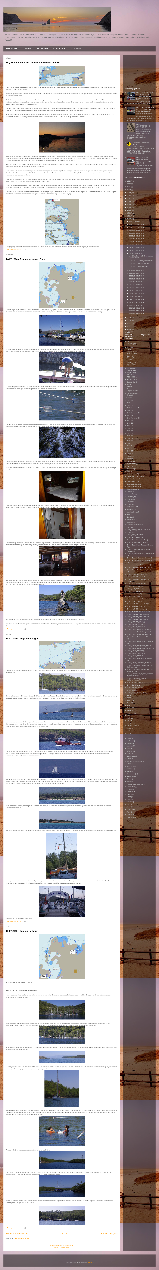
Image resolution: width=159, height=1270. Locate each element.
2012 (129, 213)
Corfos (129, 504)
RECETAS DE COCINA (135, 784)
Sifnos (129, 799)
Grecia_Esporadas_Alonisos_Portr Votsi (140, 570)
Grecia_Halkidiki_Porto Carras (137, 614)
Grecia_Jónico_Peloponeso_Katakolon (140, 641)
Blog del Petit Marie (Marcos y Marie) (132, 364)
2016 (129, 201)
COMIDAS (27, 49)
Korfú (128, 718)
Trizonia (129, 814)
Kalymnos (130, 713)
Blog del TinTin (132, 379)
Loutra (129, 738)
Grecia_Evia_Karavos (134, 589)
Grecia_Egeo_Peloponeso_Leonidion (139, 560)
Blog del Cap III (132, 382)
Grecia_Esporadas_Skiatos (136, 574)
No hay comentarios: (14, 249)
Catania (129, 492)
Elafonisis (130, 509)
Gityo (128, 527)
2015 (129, 204)
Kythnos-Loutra (132, 725)
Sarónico (130, 794)
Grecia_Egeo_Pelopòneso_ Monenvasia (140, 553)
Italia (128, 703)
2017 (129, 198)
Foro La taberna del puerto (132, 394)
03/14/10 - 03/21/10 (136, 308)
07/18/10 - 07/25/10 (136, 250)
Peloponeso (131, 774)
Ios (128, 698)
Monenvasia (131, 756)
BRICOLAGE (42, 49)
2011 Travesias (132, 418)
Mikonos (129, 751)
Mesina (129, 748)
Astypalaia (130, 469)
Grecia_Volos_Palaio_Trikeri (136, 692)
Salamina (130, 792)
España (129, 517)
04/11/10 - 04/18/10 (136, 302)
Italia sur (129, 705)
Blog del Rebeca (129, 385)
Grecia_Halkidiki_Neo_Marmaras (138, 611)
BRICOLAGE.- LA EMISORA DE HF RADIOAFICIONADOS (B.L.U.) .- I (143, 160)
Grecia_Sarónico (132, 685)
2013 (129, 210)
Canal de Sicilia (132, 489)
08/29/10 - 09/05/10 (136, 239)
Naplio (129, 759)
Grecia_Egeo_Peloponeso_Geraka (138, 558)
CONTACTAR (59, 49)
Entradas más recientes (17, 1233)
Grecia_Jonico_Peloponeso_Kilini (138, 645)
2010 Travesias (132, 413)
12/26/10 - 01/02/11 (136, 221)
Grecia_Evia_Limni (133, 594)
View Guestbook (55, 1245)
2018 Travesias (132, 438)
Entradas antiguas (109, 1233)
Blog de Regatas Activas (132, 390)
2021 (129, 187)
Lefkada (129, 731)
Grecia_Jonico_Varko (134, 656)
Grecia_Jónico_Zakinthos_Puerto (138, 662)
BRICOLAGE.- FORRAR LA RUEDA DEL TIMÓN (144, 93)
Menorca (130, 746)
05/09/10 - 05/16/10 (136, 293)
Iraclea (129, 700)
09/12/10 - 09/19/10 (136, 233)
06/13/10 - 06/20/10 (136, 279)
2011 (129, 216)
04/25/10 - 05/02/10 (136, 299)
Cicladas (130, 497)
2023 (129, 181)
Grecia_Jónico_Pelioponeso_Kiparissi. (139, 637)
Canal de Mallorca (133, 484)
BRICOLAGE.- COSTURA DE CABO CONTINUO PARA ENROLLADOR (145, 109)
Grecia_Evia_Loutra (133, 596)
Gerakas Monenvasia (134, 524)
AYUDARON (75, 49)
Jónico (129, 708)
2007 (129, 323)
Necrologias (131, 766)
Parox (129, 771)
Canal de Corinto (132, 479)
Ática (128, 471)
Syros (129, 807)
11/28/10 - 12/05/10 (136, 224)
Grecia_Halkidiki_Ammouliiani (137, 604)
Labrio (129, 728)
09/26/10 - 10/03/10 (136, 227)
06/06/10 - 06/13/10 (136, 282)
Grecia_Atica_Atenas (134, 535)
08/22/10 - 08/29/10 (136, 242)
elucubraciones (132, 512)
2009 (129, 317)
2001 (129, 326)
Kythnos (129, 723)
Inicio (64, 1233)
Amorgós (130, 461)
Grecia (129, 532)
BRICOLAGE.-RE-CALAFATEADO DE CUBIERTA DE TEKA (143, 126)
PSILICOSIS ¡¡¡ (132, 377)
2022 (129, 184)
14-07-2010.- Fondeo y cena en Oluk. (26, 259)
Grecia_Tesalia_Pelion (134, 687)
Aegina (129, 456)
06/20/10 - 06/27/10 (136, 276)
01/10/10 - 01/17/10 (136, 314)
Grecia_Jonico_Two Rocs (135, 653)
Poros (129, 781)
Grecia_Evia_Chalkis (134, 586)
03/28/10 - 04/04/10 (136, 305)
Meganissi (130, 743)
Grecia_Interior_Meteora (135, 624)
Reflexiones (131, 786)
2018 (129, 195)
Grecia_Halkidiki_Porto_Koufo (137, 619)
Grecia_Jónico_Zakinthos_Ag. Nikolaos (140, 658)
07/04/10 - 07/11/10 (136, 270)
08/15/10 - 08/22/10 (136, 245)
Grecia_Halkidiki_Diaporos (135, 609)
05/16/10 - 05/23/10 (136, 290)
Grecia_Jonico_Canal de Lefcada (138, 629)
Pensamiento (131, 776)
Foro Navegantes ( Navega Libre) (131, 343)
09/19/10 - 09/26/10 (136, 230)
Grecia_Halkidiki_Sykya (135, 622)
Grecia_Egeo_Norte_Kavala (136, 540)
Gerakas (129, 522)
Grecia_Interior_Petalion (135, 627)
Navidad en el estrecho (134, 761)
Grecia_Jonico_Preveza (135, 651)
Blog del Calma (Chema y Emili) (132, 353)
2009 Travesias (132, 408)
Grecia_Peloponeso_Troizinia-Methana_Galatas (137, 679)
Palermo (129, 769)
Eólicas (129, 514)
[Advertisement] (139, 71)
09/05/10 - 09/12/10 (136, 236)
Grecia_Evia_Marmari (134, 599)
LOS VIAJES (11, 49)
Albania (129, 459)
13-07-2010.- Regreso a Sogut (22, 638)
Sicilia (129, 797)
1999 (129, 332)
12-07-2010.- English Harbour (22, 931)
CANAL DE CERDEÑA (134, 476)
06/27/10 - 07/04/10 (136, 273)
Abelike (129, 453)
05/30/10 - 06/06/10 (136, 285)
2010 (129, 219)
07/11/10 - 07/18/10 (136, 253)
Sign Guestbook (68, 1245)
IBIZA (129, 695)
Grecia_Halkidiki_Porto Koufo (136, 617)
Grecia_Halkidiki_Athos (134, 606)
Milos (128, 753)
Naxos (129, 764)
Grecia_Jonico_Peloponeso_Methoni (139, 648)
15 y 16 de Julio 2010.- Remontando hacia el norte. (33, 62)
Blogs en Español (130, 348)
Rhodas (129, 789)
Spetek (129, 802)
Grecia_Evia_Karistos (134, 591)
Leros (129, 733)
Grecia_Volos (131, 690)
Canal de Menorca (133, 486)
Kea (128, 715)
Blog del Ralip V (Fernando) (132, 373)
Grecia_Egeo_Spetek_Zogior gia (138, 565)
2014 (129, 207)
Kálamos (130, 710)
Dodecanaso (131, 507)
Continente (130, 502)
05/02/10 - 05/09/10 (136, 296)
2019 (129, 193)
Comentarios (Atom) (22, 1238)
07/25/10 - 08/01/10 (136, 247)
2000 (129, 329)
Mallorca (129, 741)
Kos (128, 720)
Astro (128, 466)
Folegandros (131, 519)
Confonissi (130, 499)
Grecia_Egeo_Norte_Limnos (136, 542)
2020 (129, 190)
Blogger (90, 1262)
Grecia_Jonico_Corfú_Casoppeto (138, 632)
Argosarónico (131, 464)
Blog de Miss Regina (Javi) (131, 369)
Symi (128, 804)
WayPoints (130, 817)
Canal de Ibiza (131, 481)
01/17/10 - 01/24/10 (136, 311)
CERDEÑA (130, 494)
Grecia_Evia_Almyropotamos (136, 583)
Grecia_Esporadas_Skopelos (136, 577)
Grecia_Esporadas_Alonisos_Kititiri (138, 567)
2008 (129, 320)
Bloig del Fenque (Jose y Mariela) (132, 357)
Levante (129, 736)
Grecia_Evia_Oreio (133, 601)
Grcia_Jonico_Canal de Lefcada (137, 530)
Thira (128, 812)
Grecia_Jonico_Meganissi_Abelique (139, 634)
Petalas (129, 779)
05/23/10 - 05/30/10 (136, 288)
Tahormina (130, 809)
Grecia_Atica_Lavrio (133, 537)
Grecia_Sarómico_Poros (135, 682)
